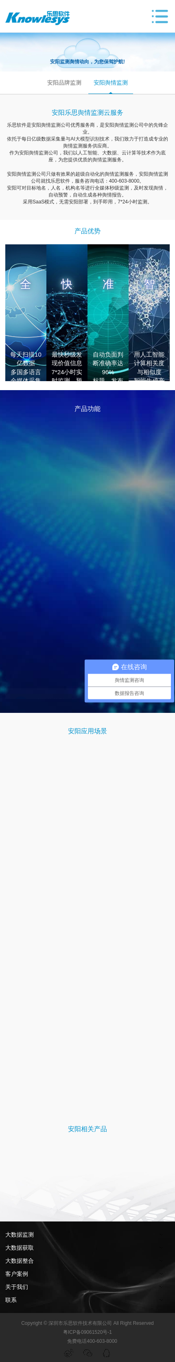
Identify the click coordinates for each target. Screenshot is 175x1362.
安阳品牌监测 (64, 82)
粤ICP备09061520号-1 (87, 1332)
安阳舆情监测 (111, 82)
